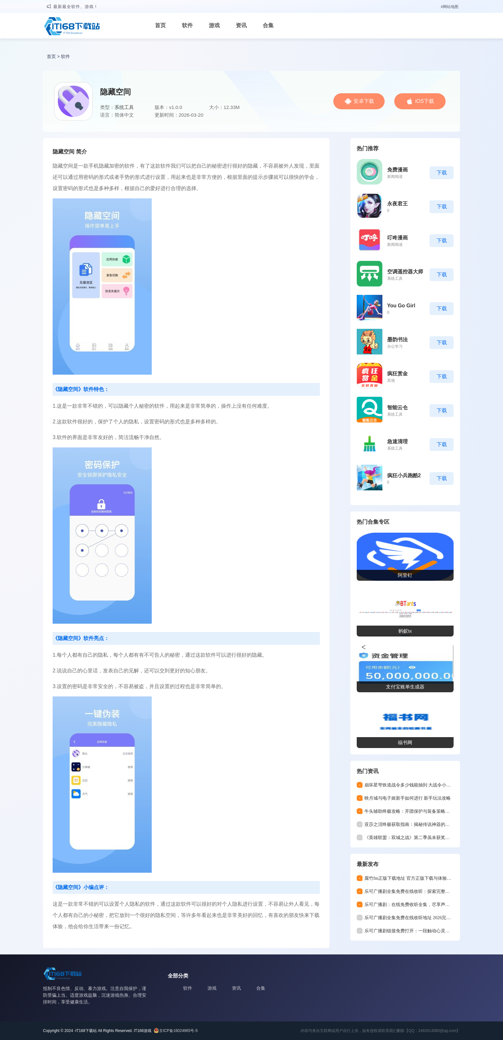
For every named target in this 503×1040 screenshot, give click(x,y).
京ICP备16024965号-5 (178, 1030)
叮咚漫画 (397, 237)
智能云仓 (397, 407)
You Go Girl (401, 305)
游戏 (214, 25)
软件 (187, 25)
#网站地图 (449, 6)
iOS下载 (424, 101)
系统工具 (124, 107)
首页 (160, 25)
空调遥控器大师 (405, 271)
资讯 (241, 25)
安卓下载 (364, 101)
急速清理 (397, 441)
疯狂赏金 (397, 373)
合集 (268, 25)
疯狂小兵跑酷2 (404, 475)
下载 (442, 172)
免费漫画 (397, 169)
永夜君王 (397, 203)
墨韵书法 (397, 339)
